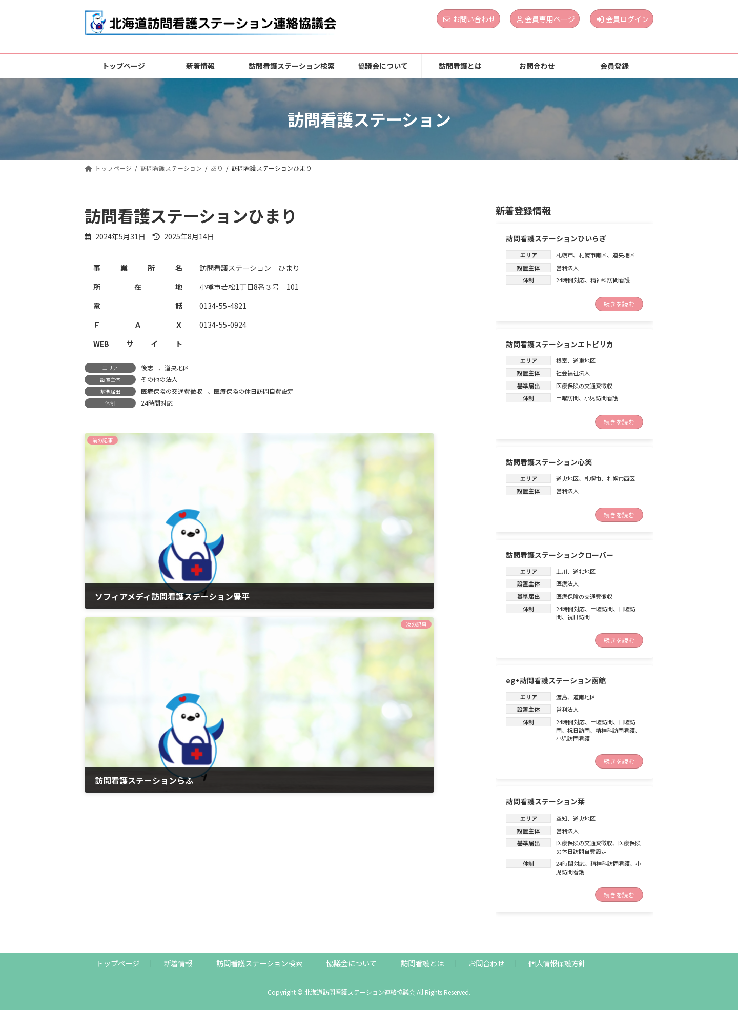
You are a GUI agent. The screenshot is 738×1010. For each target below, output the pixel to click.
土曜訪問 (567, 398)
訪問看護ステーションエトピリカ (559, 343)
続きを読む (619, 303)
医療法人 (567, 583)
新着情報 (177, 963)
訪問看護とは (422, 963)
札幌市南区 (593, 255)
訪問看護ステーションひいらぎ (556, 238)
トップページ (117, 963)
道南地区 (584, 697)
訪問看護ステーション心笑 (549, 461)
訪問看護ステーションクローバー (559, 555)
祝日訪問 (578, 617)
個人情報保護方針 (557, 963)
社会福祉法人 (573, 373)
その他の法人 (159, 379)
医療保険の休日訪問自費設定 (254, 391)
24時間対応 (157, 402)
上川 (561, 571)
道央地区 (177, 367)
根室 (561, 360)
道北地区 (584, 571)
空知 (561, 818)
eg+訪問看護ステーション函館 (556, 680)
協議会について (351, 963)
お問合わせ (486, 963)
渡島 (561, 697)
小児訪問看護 (601, 398)
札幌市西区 (621, 478)
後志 (147, 367)
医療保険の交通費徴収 (171, 391)
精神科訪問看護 (610, 280)
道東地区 (584, 360)
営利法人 (567, 268)
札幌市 (564, 255)
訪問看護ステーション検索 (259, 963)
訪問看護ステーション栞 (545, 801)
